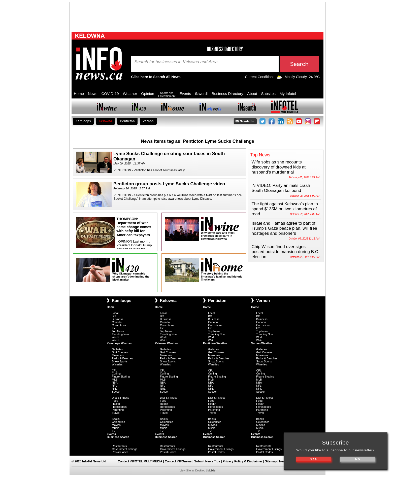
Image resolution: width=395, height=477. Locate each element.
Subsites (268, 93)
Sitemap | (272, 461)
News (92, 93)
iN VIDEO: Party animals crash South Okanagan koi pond (281, 188)
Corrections (119, 325)
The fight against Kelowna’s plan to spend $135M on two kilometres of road (285, 208)
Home (79, 93)
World (115, 337)
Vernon (148, 121)
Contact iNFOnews (178, 461)
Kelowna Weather (166, 343)
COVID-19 (110, 93)
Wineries (117, 364)
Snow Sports (119, 361)
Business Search (118, 436)
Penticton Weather (215, 343)
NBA (115, 382)
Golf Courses (120, 352)
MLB (115, 379)
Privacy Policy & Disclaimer (242, 461)
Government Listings (124, 449)
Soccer (116, 391)
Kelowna (105, 121)
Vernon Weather (261, 343)
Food (115, 400)
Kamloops (83, 121)
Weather (130, 93)
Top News (118, 331)
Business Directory (227, 93)
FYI (114, 328)
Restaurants (119, 446)
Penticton (127, 121)
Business (117, 319)
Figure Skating (121, 376)
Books (116, 418)
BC (114, 316)
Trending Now (120, 334)
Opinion (147, 93)
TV (113, 430)
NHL (114, 388)
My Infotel (288, 93)
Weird (115, 340)
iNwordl (201, 93)
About (252, 93)
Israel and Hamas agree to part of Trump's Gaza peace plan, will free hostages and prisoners (284, 228)
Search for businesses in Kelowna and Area (176, 62)
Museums (118, 355)
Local (115, 313)
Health (116, 403)
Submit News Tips (207, 461)
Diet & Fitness (120, 397)
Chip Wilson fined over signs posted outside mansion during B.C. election (285, 251)
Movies (116, 424)
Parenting (118, 409)
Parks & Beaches (122, 358)
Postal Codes (120, 452)
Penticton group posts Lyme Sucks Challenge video (169, 183)
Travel (115, 412)
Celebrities (118, 421)
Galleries (117, 349)
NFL (114, 385)
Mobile (211, 470)
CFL (114, 370)
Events (185, 93)
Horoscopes (119, 406)
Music (115, 427)
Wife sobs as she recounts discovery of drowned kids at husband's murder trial (279, 167)
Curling (116, 373)
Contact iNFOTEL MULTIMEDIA (140, 461)
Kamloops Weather (119, 343)
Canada (117, 322)
